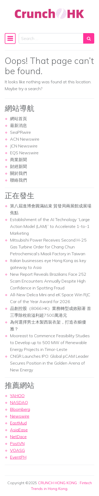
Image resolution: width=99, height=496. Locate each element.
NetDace (18, 436)
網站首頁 (18, 118)
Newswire (19, 416)
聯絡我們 (18, 180)
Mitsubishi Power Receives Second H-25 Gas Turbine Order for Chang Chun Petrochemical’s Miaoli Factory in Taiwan (48, 246)
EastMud (18, 423)
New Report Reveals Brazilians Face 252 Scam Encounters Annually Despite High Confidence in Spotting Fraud (48, 281)
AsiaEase (19, 429)
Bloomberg (20, 409)
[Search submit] (88, 38)
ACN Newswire (24, 139)
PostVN (17, 443)
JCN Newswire (23, 146)
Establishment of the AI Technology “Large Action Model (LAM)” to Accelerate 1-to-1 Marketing (50, 226)
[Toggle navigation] (10, 38)
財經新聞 (18, 166)
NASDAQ (19, 402)
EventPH (18, 457)
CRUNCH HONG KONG (57, 482)
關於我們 (18, 173)
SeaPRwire (20, 132)
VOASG (17, 450)
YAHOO (17, 395)
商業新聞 (18, 159)
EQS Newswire (24, 152)
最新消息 (18, 125)
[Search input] (51, 38)
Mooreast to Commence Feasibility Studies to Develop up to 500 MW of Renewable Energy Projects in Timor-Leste (50, 342)
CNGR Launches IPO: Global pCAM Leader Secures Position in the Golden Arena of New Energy (49, 363)
